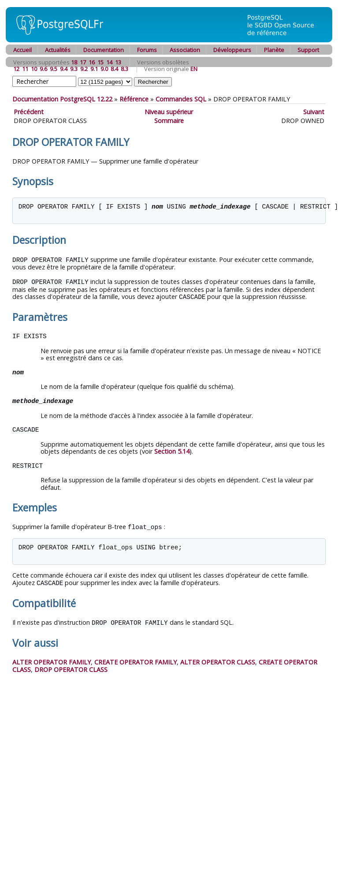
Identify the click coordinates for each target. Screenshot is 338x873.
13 (118, 62)
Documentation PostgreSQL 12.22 (62, 99)
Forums (147, 50)
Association (185, 50)
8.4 (114, 69)
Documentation (103, 50)
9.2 (84, 69)
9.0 (104, 69)
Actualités (58, 50)
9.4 (63, 69)
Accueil (22, 50)
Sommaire (169, 120)
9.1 (94, 69)
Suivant (313, 112)
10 (34, 69)
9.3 (74, 69)
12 (16, 69)
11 (25, 69)
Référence (134, 99)
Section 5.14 (171, 450)
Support (308, 50)
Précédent (29, 112)
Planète (274, 50)
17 (83, 62)
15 (100, 62)
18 (74, 62)
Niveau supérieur (169, 112)
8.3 (124, 69)
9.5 (53, 69)
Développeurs (232, 50)
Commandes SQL (181, 99)
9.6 (43, 69)
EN (193, 69)
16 (92, 62)
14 (109, 62)
